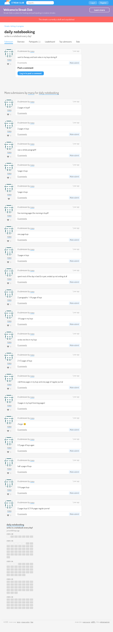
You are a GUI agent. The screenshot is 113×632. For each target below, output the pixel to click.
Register (103, 3)
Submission (9, 41)
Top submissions (67, 41)
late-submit (75, 63)
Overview (21, 41)
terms (18, 622)
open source (86, 622)
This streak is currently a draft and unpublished (56, 19)
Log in (93, 3)
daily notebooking (19, 31)
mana (32, 51)
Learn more (99, 9)
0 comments (22, 63)
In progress (20, 26)
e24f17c (93, 622)
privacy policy (25, 622)
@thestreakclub (104, 622)
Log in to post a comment (31, 73)
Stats (80, 41)
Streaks (6, 26)
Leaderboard (51, 41)
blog (32, 622)
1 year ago (76, 51)
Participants (34, 41)
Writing (13, 26)
